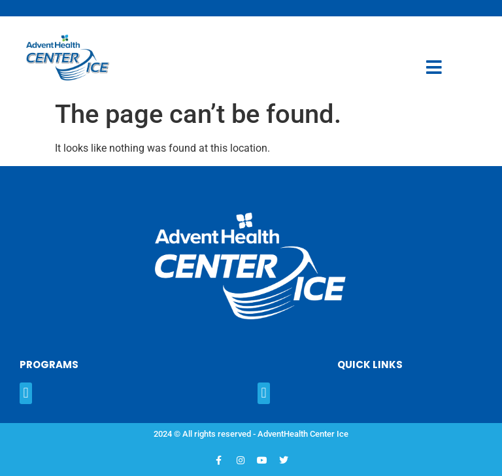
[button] (26, 393)
